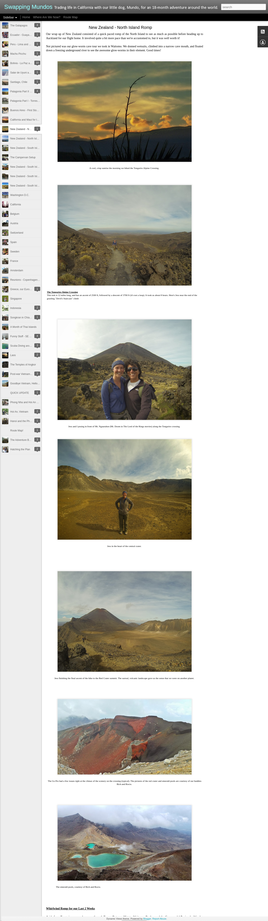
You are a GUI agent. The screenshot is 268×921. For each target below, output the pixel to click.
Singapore (16, 298)
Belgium (14, 213)
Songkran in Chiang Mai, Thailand (29, 317)
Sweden (14, 251)
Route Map (70, 17)
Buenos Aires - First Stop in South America (34, 110)
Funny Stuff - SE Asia (22, 336)
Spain (13, 242)
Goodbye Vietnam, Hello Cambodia (30, 383)
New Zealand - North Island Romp (29, 129)
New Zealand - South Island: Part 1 (29, 185)
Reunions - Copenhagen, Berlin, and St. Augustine (38, 279)
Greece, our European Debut (26, 289)
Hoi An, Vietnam (19, 411)
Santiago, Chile (18, 82)
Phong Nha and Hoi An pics (25, 402)
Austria (14, 223)
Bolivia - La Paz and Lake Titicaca (29, 63)
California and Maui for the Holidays (30, 119)
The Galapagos (18, 25)
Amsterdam (16, 270)
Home (26, 17)
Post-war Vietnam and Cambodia (28, 374)
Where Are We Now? (46, 17)
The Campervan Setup (23, 157)
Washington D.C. (19, 195)
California (15, 204)
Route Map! (16, 430)
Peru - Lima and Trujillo (23, 44)
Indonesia (15, 308)
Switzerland (16, 232)
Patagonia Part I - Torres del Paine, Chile (33, 100)
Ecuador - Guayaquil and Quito (27, 34)
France (14, 261)
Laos (13, 355)
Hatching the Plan (20, 449)
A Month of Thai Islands (23, 326)
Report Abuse (159, 918)
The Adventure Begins (22, 440)
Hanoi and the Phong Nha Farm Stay (31, 421)
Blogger (147, 918)
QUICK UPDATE (19, 392)
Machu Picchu (18, 53)
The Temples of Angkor (23, 364)
